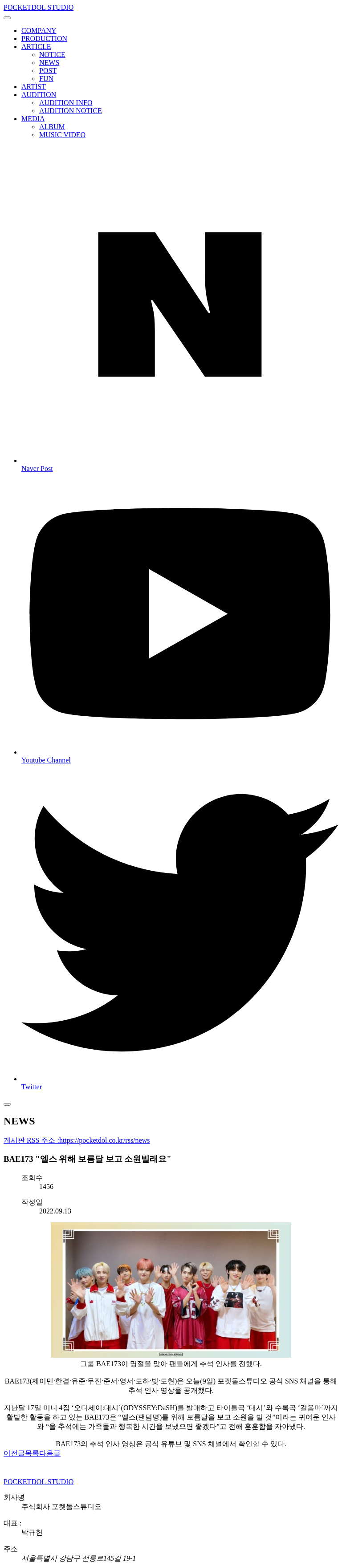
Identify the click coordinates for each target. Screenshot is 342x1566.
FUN (46, 78)
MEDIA (33, 118)
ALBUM (52, 126)
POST (48, 70)
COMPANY (39, 30)
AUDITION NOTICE (70, 110)
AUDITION (38, 94)
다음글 (50, 1453)
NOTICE (52, 54)
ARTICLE (36, 46)
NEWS (49, 62)
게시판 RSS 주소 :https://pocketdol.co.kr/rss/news (77, 1140)
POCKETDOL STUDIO (38, 7)
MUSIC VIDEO (62, 134)
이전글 (14, 1453)
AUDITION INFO (66, 102)
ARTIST (33, 86)
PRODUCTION (44, 38)
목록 (32, 1453)
